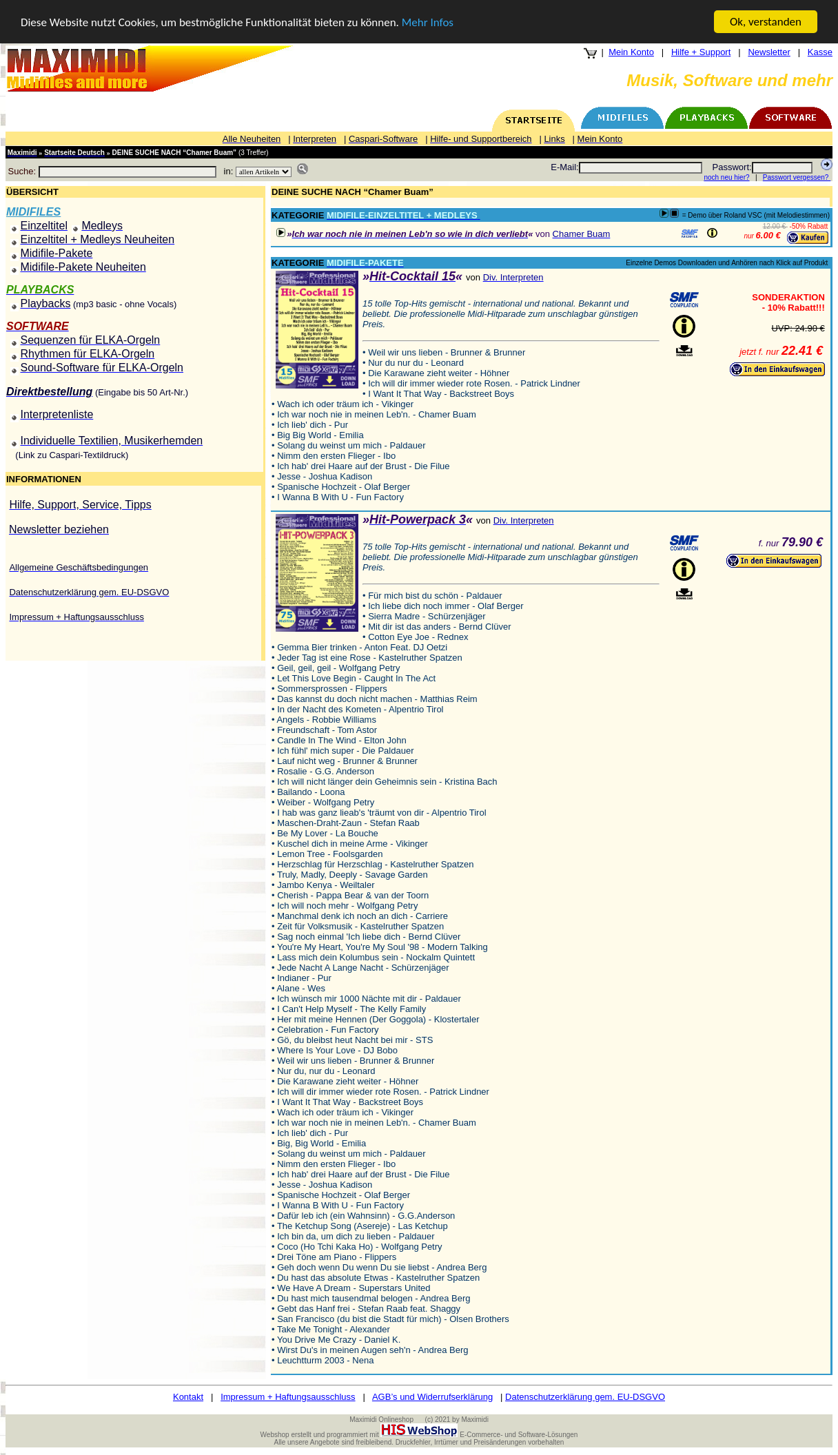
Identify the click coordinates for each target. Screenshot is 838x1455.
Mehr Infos (427, 22)
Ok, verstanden (765, 21)
